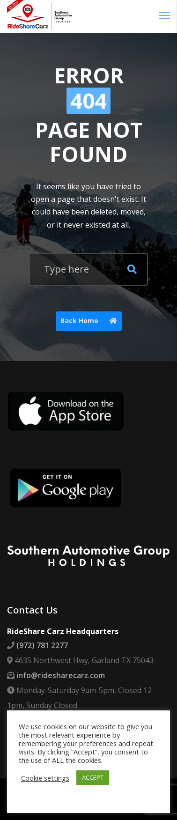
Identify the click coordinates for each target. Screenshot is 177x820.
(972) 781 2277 (42, 645)
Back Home (91, 321)
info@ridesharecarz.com (60, 675)
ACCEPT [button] (92, 777)
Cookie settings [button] (45, 778)
